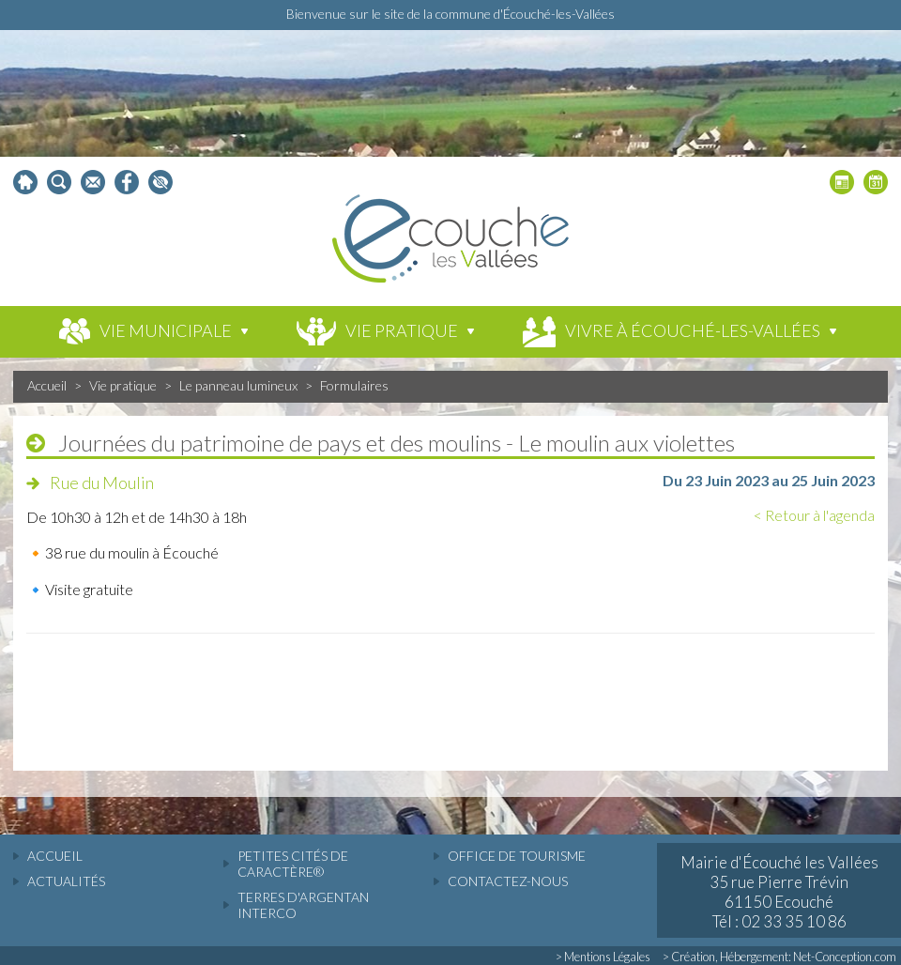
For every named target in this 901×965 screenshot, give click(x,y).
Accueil (47, 385)
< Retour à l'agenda (814, 515)
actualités (66, 881)
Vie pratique (123, 385)
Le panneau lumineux (238, 385)
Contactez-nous (508, 881)
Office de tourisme (517, 856)
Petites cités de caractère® (292, 864)
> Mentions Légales (603, 956)
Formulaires (354, 385)
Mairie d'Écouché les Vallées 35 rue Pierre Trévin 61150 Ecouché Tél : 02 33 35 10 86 (779, 891)
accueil (55, 856)
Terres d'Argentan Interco (303, 905)
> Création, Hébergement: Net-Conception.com (779, 956)
